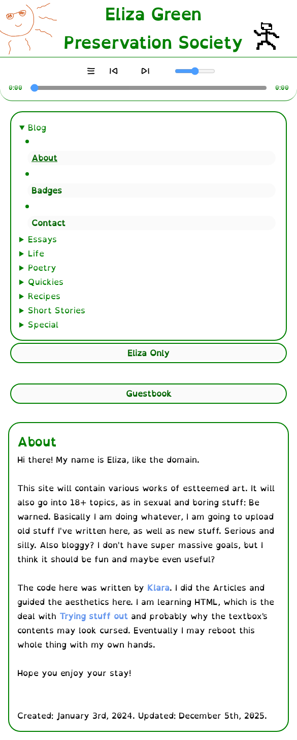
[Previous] (113, 71)
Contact (48, 223)
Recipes (44, 296)
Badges (46, 190)
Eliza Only (148, 353)
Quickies (45, 282)
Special (43, 324)
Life (36, 253)
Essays (42, 239)
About (44, 158)
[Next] (145, 71)
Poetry (42, 268)
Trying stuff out (93, 616)
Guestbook (149, 394)
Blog (37, 127)
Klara (158, 588)
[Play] (129, 71)
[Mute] (169, 71)
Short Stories (56, 310)
